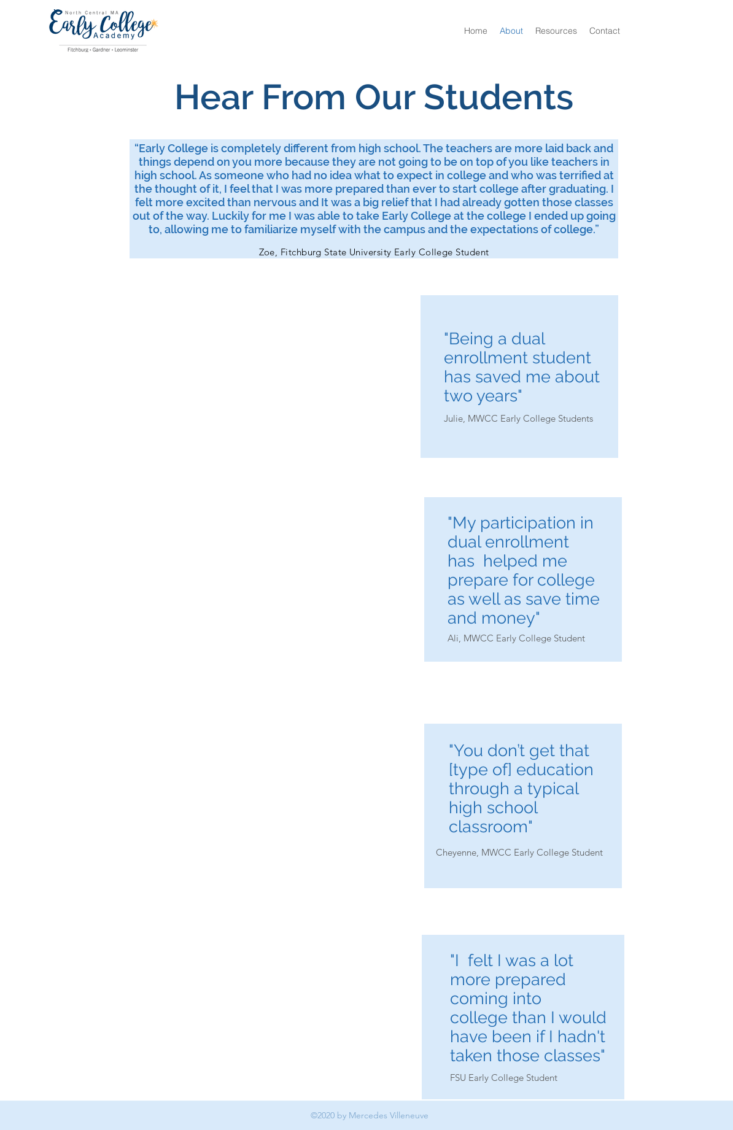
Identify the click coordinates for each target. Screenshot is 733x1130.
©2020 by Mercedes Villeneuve (370, 1115)
